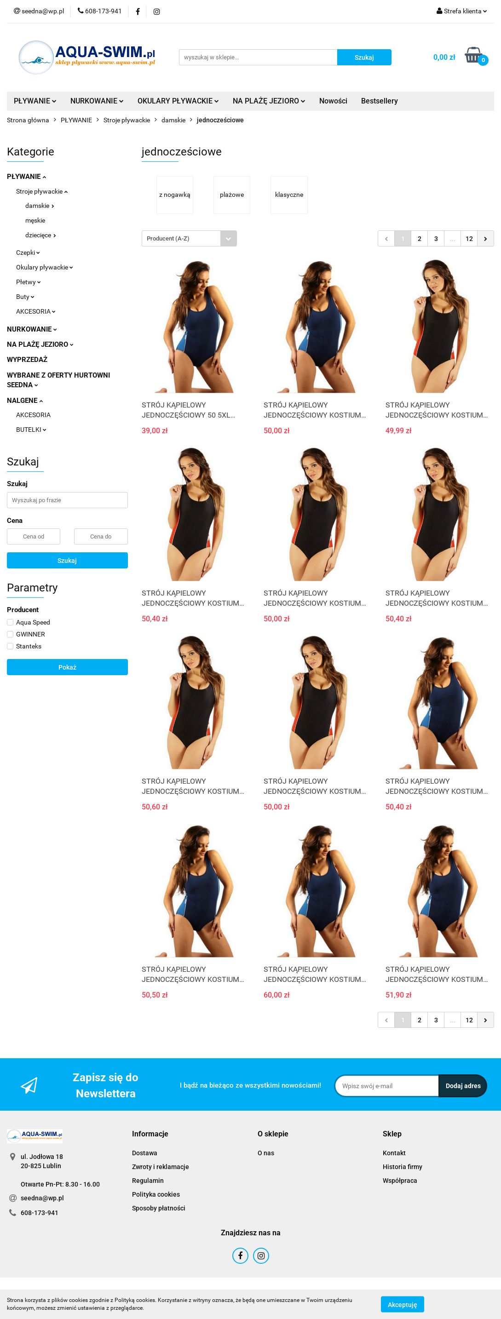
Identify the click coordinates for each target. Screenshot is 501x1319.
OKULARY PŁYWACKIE (178, 101)
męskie (35, 220)
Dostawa (144, 1153)
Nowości (333, 101)
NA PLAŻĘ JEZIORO (269, 101)
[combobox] (189, 238)
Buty (25, 296)
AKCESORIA (36, 311)
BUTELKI (31, 429)
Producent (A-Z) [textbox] (168, 238)
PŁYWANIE (35, 101)
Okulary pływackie (44, 267)
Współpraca (400, 1180)
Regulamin (148, 1180)
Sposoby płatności (158, 1208)
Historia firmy (402, 1166)
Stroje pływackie (42, 191)
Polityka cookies (156, 1194)
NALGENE (25, 400)
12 (469, 238)
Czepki (28, 252)
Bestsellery (379, 101)
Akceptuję (402, 1304)
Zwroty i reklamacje (160, 1166)
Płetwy (28, 282)
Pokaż (67, 667)
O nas (266, 1153)
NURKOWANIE (97, 101)
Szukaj (67, 560)
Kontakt (394, 1153)
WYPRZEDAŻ (27, 360)
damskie (39, 205)
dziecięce (40, 235)
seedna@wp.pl (42, 1198)
